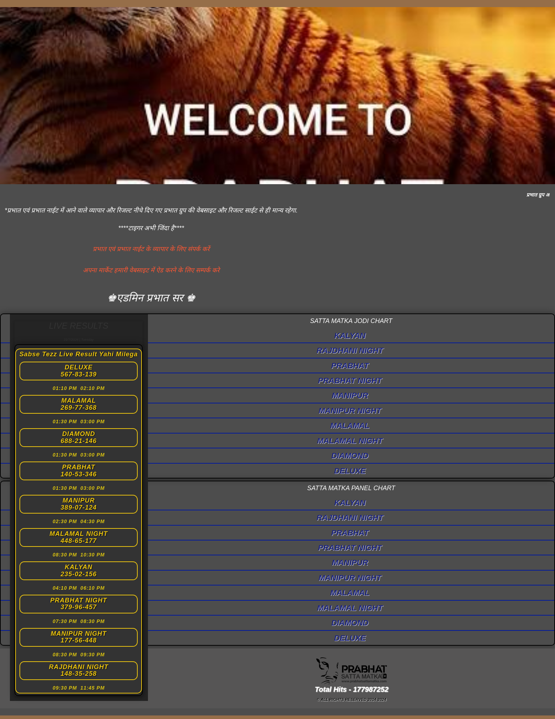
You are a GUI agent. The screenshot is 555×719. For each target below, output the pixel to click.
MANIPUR (350, 395)
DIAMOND (349, 455)
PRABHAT (350, 365)
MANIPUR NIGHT (350, 410)
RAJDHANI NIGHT (350, 350)
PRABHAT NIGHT (350, 380)
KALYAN (350, 335)
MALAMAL (350, 425)
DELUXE (350, 470)
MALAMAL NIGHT (350, 440)
